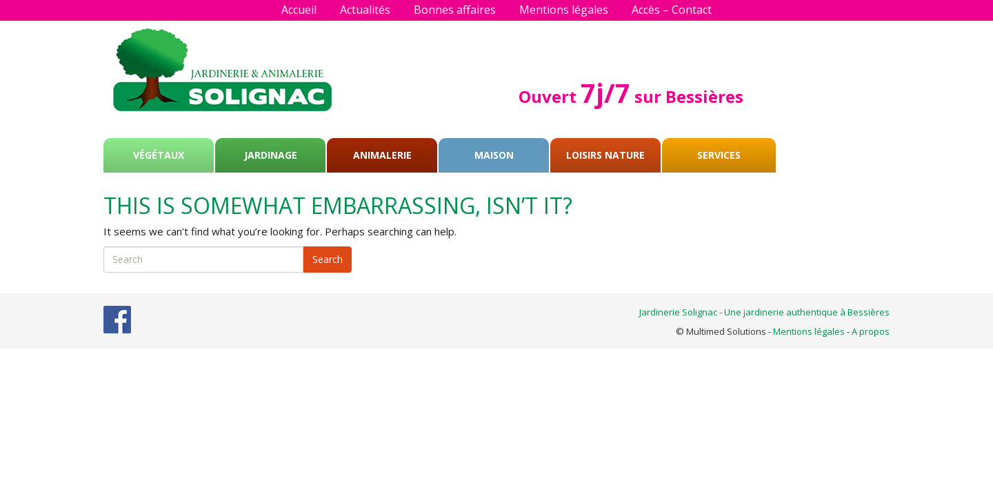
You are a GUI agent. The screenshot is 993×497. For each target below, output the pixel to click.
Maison (494, 155)
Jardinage (270, 155)
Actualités (365, 9)
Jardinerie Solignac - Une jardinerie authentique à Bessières (764, 312)
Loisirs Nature (605, 155)
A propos (871, 331)
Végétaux (158, 155)
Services (719, 155)
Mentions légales (563, 9)
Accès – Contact (672, 9)
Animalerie (382, 155)
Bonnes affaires (455, 9)
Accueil (299, 9)
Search (327, 259)
